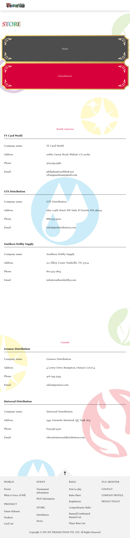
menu (126, 5)
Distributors (42, 514)
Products (8, 517)
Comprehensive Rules (80, 507)
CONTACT (107, 489)
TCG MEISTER (110, 481)
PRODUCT (10, 504)
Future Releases (12, 511)
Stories (7, 489)
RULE (72, 481)
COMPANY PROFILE (112, 495)
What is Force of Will (15, 495)
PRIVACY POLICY (110, 501)
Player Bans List (77, 523)
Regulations (75, 501)
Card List (8, 523)
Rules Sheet (75, 495)
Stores (39, 521)
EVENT (40, 481)
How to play (75, 489)
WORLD (9, 481)
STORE (40, 507)
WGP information (45, 498)
